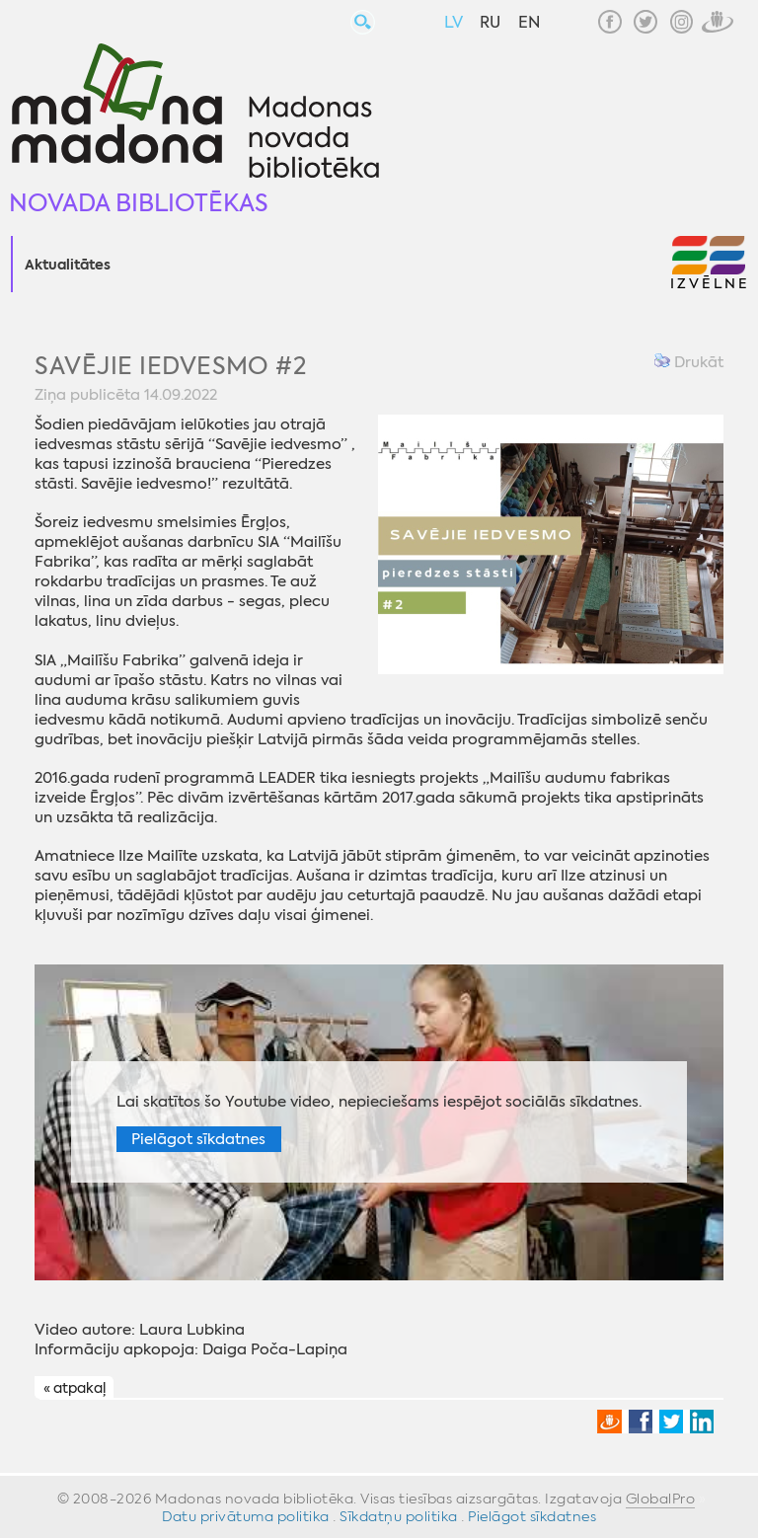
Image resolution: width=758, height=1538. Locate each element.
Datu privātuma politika (246, 1516)
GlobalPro (661, 1498)
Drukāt (688, 362)
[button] (708, 264)
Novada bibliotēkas (138, 203)
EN (529, 22)
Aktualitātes (68, 265)
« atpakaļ (74, 1388)
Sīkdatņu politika (399, 1516)
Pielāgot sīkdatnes (198, 1139)
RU (490, 22)
